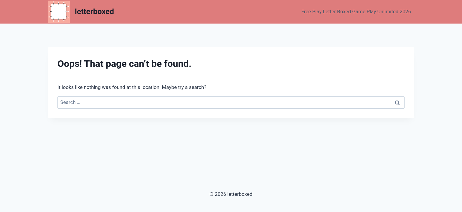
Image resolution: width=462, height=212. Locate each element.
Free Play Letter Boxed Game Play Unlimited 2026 (356, 11)
